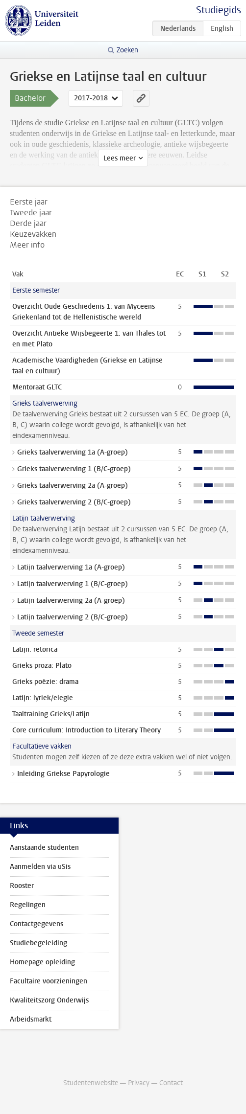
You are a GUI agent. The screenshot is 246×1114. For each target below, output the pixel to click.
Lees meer (119, 158)
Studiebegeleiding (38, 943)
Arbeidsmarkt (30, 1019)
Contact (171, 1083)
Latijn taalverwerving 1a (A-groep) (71, 567)
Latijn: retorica (34, 649)
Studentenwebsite (90, 1083)
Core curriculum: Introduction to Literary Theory (86, 730)
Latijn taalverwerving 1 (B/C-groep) (72, 584)
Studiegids (218, 10)
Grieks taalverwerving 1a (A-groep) (72, 452)
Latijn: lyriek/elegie (42, 698)
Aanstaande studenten (44, 847)
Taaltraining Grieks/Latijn (51, 714)
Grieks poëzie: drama (45, 681)
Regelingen (28, 904)
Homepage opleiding (42, 962)
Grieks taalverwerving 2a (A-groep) (72, 485)
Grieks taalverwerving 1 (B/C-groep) (74, 469)
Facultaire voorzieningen (48, 981)
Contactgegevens (36, 924)
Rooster (22, 885)
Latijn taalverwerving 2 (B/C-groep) (72, 617)
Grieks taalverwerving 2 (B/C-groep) (74, 502)
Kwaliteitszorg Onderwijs (49, 1000)
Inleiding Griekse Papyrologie (63, 773)
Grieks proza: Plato (42, 665)
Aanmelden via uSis (40, 866)
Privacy (138, 1083)
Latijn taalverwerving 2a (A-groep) (71, 600)
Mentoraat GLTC (37, 387)
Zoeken (127, 50)
